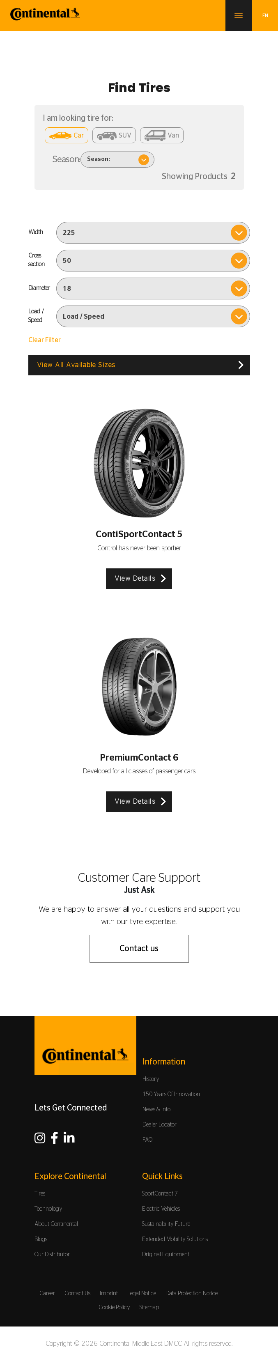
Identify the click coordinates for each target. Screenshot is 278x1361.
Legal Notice (141, 1294)
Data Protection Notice (191, 1294)
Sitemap (149, 1307)
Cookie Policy (114, 1307)
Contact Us (77, 1294)
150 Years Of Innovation (171, 1094)
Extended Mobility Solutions (175, 1239)
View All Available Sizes (76, 365)
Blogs (40, 1239)
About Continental (56, 1224)
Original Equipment (165, 1255)
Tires (39, 1194)
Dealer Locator (159, 1125)
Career (47, 1294)
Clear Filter (44, 340)
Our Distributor (52, 1255)
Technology (48, 1209)
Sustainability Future (166, 1224)
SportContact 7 (160, 1194)
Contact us (139, 949)
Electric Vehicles (161, 1209)
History (150, 1079)
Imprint (109, 1294)
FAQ (147, 1140)
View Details (135, 578)
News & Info (156, 1110)
